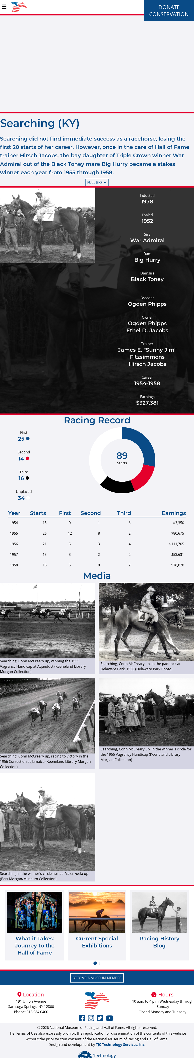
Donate (169, 7)
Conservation (169, 14)
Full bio (97, 182)
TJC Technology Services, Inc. (121, 1044)
